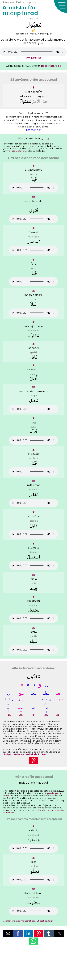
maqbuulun (42, 96)
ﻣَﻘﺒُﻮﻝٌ (25, 101)
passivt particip (51, 65)
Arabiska (8, 2)
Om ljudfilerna (33, 57)
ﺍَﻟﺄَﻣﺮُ (36, 101)
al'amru (31, 96)
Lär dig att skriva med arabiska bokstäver (24, 754)
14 (40, 91)
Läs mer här (33, 129)
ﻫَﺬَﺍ (44, 101)
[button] (60, 6)
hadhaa (23, 96)
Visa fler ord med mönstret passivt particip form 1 (28, 921)
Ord (18, 2)
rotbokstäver (18, 151)
